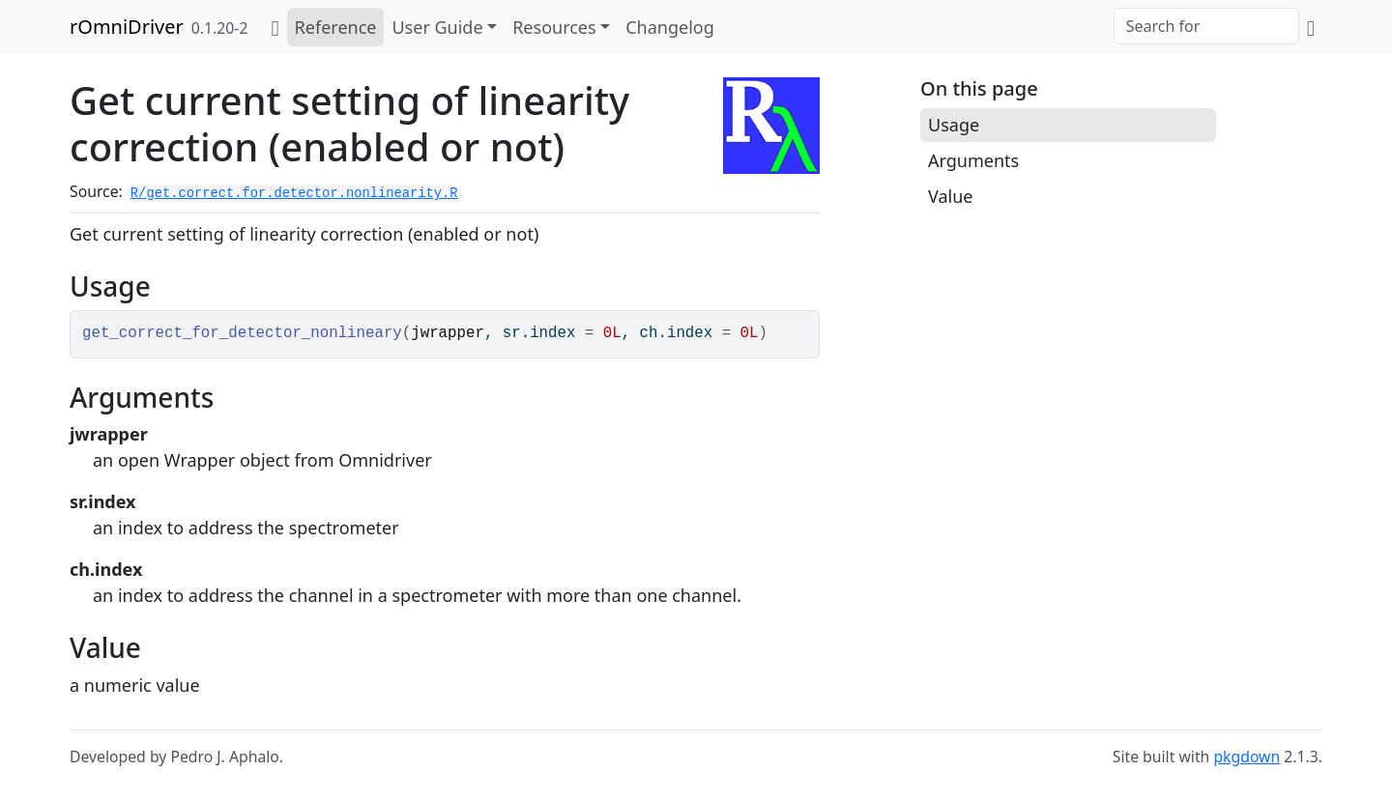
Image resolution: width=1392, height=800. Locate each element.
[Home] (274, 27)
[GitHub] (1310, 27)
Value (950, 196)
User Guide (437, 27)
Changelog (669, 27)
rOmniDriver (127, 27)
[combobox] (1206, 26)
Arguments (973, 160)
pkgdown (1246, 756)
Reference (336, 27)
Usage (953, 124)
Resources (553, 27)
